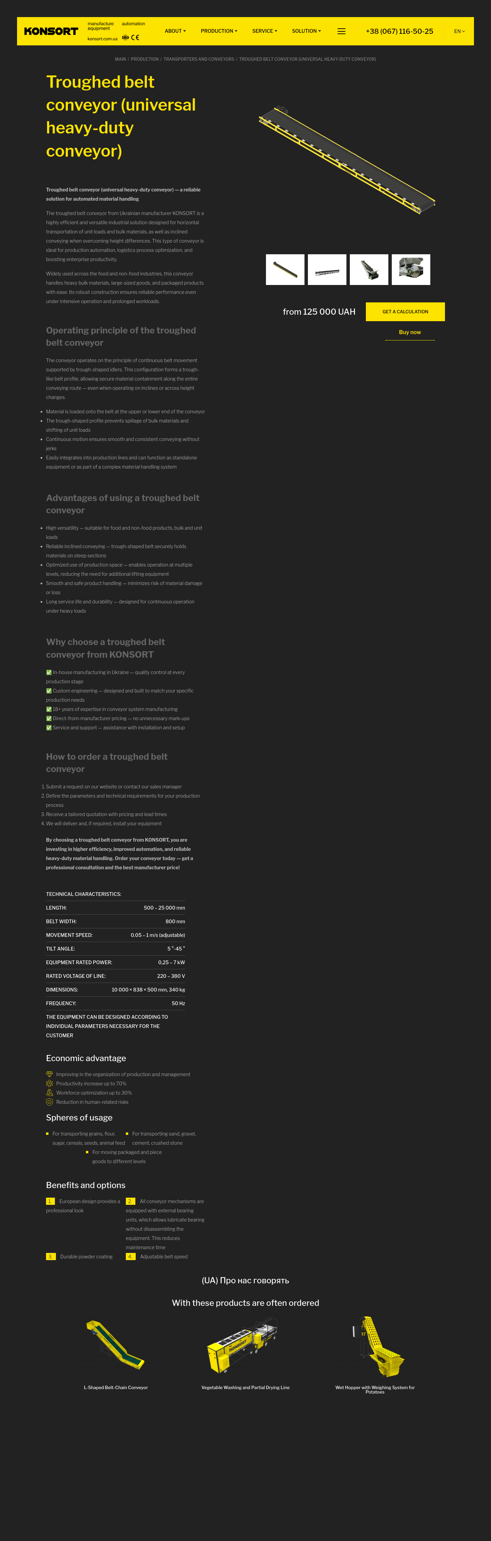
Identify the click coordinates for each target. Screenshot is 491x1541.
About (173, 31)
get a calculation (405, 311)
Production (217, 31)
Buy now (410, 332)
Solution (304, 31)
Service (262, 31)
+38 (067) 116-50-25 (399, 31)
